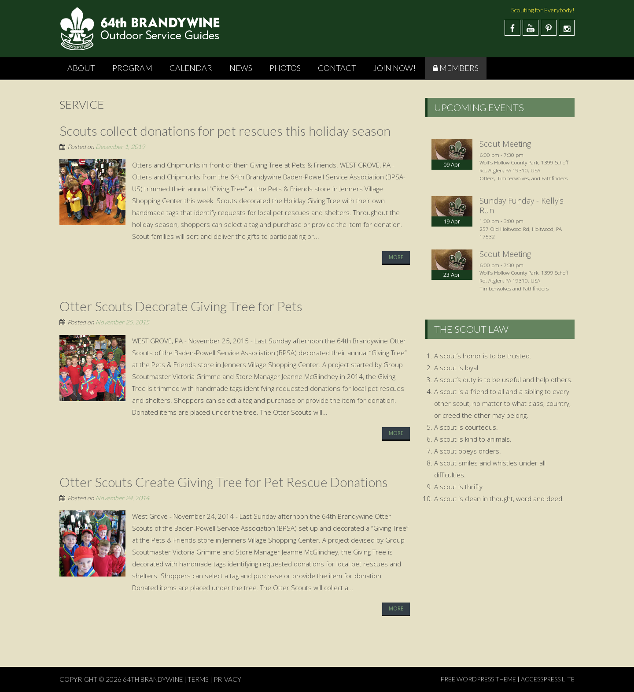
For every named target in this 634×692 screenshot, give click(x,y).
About (81, 68)
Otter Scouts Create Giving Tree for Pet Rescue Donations (223, 482)
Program (132, 68)
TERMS (198, 679)
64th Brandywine (153, 679)
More (396, 257)
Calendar (191, 68)
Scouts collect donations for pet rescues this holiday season (225, 130)
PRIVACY (227, 679)
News (240, 68)
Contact (337, 68)
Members (459, 68)
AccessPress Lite (548, 679)
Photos (285, 68)
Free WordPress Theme (478, 679)
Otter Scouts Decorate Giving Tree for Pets (180, 306)
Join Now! (394, 68)
